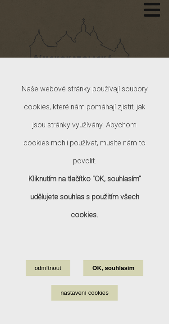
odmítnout (48, 277)
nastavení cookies (84, 302)
